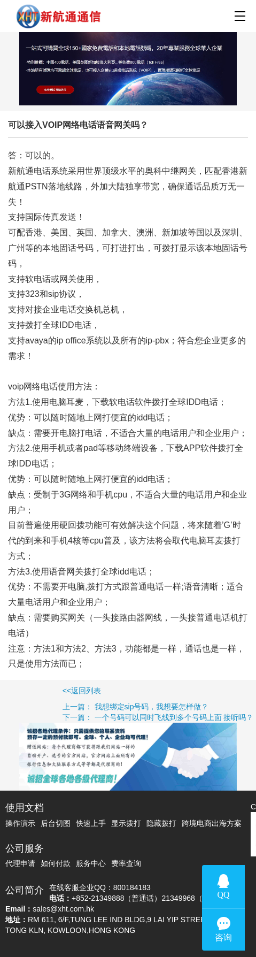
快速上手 (91, 823)
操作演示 (20, 823)
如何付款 (56, 863)
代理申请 (20, 863)
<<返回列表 (50, 690)
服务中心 (91, 863)
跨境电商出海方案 (212, 823)
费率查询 (126, 863)
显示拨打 (126, 823)
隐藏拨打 (161, 823)
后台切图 (56, 823)
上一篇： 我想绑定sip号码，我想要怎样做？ (104, 706)
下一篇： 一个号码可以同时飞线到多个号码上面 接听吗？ (126, 717)
